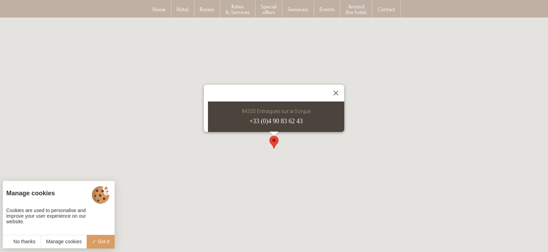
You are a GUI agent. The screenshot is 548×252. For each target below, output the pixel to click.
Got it (100, 241)
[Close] (335, 93)
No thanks (22, 241)
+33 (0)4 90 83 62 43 (276, 121)
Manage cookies (64, 241)
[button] (274, 142)
